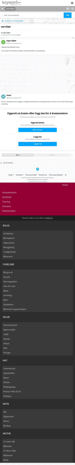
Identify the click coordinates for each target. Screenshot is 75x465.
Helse (65, 185)
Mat (5, 348)
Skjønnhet (8, 416)
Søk (67, 15)
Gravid (6, 277)
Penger (7, 352)
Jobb (5, 334)
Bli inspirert (8, 238)
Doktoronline (8, 211)
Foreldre (8, 264)
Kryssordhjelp (16, 35)
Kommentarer (10, 325)
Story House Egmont (48, 177)
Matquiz (7, 396)
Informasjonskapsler (56, 175)
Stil (4, 412)
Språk (11, 175)
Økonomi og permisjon (14, 309)
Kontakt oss (43, 175)
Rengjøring (8, 247)
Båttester (8, 455)
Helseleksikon (9, 192)
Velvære (6, 206)
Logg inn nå (38, 144)
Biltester (7, 446)
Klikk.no (49, 218)
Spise (6, 377)
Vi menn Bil (9, 441)
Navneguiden (10, 281)
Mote (6, 404)
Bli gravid (8, 272)
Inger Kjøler (6, 33)
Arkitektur (8, 233)
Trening (6, 201)
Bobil (5, 460)
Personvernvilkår (31, 175)
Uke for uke (9, 286)
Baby (5, 290)
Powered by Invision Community (37, 181)
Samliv (6, 339)
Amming (7, 295)
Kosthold (6, 197)
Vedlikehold (9, 252)
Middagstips (9, 387)
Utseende (19, 175)
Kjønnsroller (9, 329)
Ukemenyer (9, 368)
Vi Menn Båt (9, 450)
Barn (5, 300)
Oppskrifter (9, 373)
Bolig (6, 225)
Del (18, 155)
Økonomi (8, 256)
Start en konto (37, 130)
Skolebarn (8, 304)
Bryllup (6, 425)
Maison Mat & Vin (12, 391)
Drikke (6, 382)
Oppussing (8, 242)
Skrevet (13, 43)
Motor (7, 433)
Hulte (8, 95)
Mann (6, 421)
